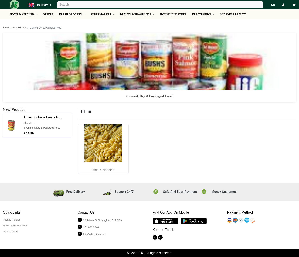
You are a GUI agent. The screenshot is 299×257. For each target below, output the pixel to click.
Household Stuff (178, 14)
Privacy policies (12, 219)
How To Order (11, 231)
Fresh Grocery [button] (73, 14)
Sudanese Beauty (240, 14)
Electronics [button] (208, 14)
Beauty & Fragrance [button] (140, 14)
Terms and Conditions (16, 225)
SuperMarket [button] (104, 14)
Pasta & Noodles (102, 170)
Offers (49, 14)
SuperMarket (19, 27)
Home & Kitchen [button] (22, 14)
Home (6, 27)
